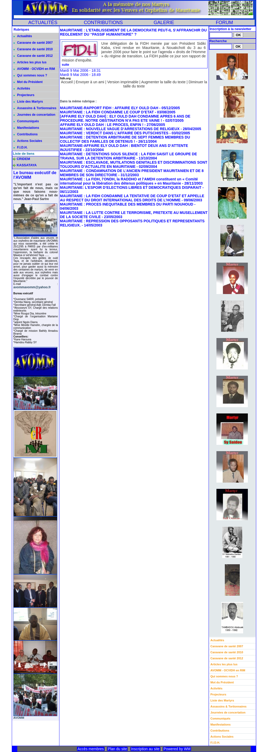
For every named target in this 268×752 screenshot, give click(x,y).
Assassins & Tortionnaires (35, 108)
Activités (22, 88)
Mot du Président (28, 82)
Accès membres (90, 749)
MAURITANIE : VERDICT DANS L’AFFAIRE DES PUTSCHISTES (114, 133)
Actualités (23, 36)
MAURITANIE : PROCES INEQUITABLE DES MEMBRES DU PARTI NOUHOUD (126, 204)
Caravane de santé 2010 (33, 49)
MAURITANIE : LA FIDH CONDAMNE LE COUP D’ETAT (107, 112)
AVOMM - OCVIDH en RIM (34, 69)
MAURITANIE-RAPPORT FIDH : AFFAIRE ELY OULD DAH (109, 108)
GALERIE (164, 22)
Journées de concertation (34, 115)
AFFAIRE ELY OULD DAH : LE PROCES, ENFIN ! (101, 125)
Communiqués (26, 121)
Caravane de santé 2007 (33, 43)
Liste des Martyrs (28, 101)
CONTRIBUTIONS (103, 22)
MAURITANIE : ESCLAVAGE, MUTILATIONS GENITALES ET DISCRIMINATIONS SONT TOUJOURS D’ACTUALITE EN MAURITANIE (133, 164)
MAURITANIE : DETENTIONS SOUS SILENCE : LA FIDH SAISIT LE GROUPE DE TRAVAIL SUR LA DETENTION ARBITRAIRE (128, 156)
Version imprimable (122, 82)
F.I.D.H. (20, 147)
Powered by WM (177, 749)
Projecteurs (24, 95)
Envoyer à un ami (90, 82)
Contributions (26, 134)
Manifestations (26, 128)
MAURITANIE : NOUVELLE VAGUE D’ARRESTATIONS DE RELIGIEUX (120, 129)
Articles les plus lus (30, 62)
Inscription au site (145, 749)
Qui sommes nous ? (30, 75)
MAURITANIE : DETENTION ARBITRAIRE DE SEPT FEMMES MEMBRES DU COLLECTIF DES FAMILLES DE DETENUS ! (125, 139)
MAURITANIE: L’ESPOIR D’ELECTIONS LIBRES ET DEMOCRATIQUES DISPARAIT (131, 187)
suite (65, 65)
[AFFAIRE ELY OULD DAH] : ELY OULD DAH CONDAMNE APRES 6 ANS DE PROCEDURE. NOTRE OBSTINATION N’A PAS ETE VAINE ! (125, 118)
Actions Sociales (28, 141)
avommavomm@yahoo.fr (32, 287)
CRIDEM (23, 159)
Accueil (67, 82)
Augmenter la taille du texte (163, 82)
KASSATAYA (27, 165)
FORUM (224, 22)
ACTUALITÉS (42, 22)
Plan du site (117, 749)
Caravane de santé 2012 (33, 56)
